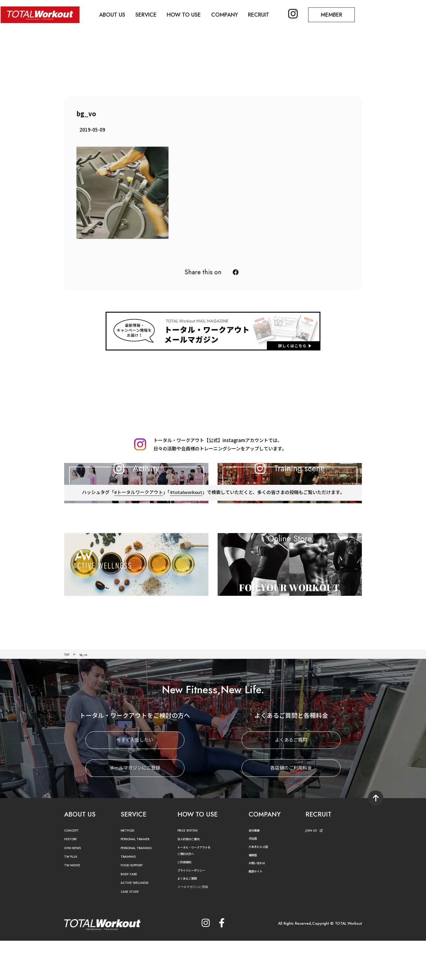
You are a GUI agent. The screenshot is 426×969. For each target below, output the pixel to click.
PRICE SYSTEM (190, 859)
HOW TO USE (188, 14)
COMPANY (230, 14)
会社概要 (256, 858)
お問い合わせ (260, 891)
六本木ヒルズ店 (261, 875)
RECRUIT (265, 14)
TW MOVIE (74, 894)
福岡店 (254, 883)
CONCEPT (73, 859)
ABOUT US (114, 14)
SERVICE (149, 14)
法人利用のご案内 (192, 867)
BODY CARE (132, 903)
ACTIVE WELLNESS (138, 911)
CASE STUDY (132, 920)
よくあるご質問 (291, 768)
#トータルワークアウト (138, 536)
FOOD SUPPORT (136, 894)
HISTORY (72, 868)
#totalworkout (186, 536)
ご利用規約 (186, 890)
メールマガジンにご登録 (135, 796)
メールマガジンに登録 (197, 915)
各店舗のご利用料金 (291, 796)
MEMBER (341, 14)
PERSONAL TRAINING (141, 876)
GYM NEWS (75, 876)
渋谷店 (254, 866)
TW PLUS (72, 885)
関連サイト (258, 899)
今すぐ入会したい (134, 768)
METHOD (129, 859)
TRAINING (130, 885)
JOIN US (315, 859)
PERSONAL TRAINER (139, 868)
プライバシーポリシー (195, 898)
